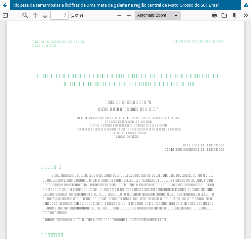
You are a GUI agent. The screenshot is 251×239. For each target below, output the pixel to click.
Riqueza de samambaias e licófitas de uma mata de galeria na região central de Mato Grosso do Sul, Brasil (116, 5)
